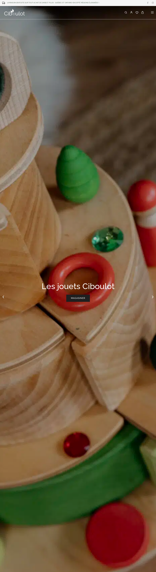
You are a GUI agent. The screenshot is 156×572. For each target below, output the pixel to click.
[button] (3, 297)
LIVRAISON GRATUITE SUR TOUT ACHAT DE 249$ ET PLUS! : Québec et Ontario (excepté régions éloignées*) (53, 3)
